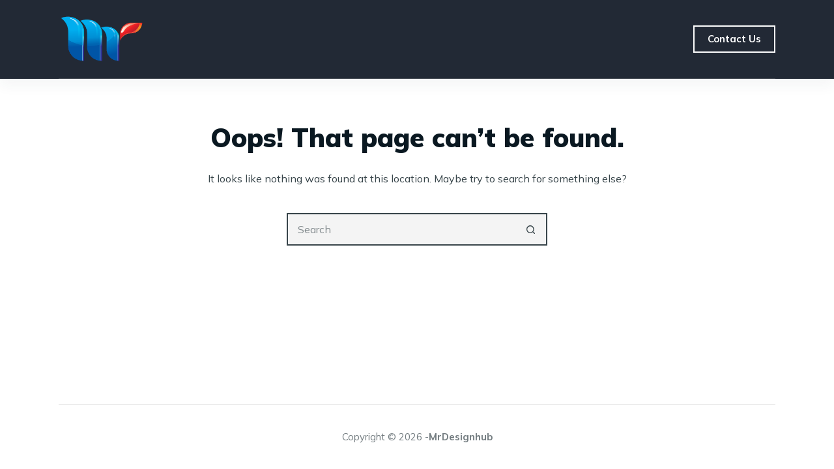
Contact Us (734, 39)
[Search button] (531, 229)
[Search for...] (401, 229)
